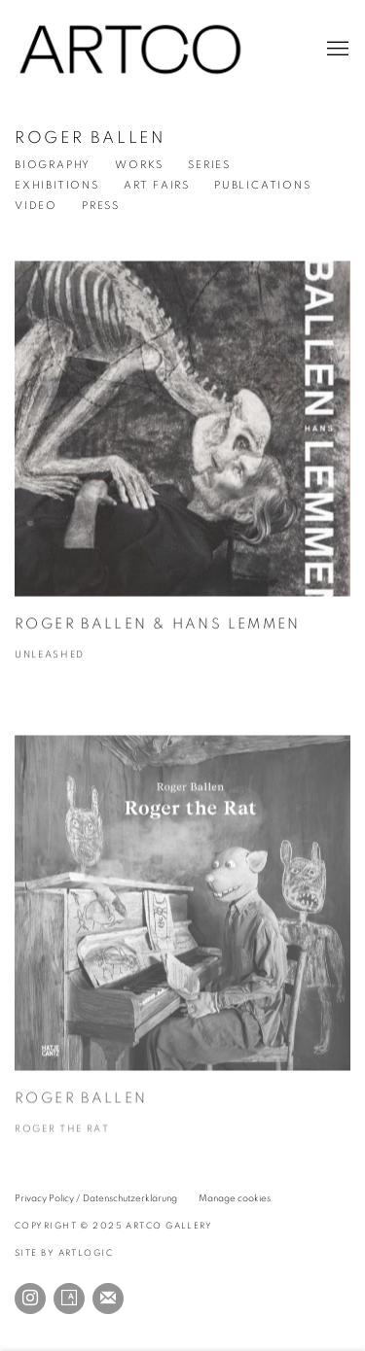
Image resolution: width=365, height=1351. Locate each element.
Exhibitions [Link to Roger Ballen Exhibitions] (57, 185)
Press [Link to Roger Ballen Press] (101, 205)
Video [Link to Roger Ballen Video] (36, 205)
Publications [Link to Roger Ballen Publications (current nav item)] (262, 185)
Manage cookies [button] (235, 1198)
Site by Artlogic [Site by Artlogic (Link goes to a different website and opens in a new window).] (64, 1253)
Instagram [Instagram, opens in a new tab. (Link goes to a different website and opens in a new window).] (30, 1298)
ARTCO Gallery (131, 49)
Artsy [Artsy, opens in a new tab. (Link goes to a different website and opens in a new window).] (69, 1298)
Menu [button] (335, 49)
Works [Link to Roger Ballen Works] (139, 164)
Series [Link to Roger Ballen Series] (209, 164)
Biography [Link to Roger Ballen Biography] (53, 164)
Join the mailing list (108, 1298)
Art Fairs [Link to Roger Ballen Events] (157, 185)
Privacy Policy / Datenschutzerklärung (96, 1198)
